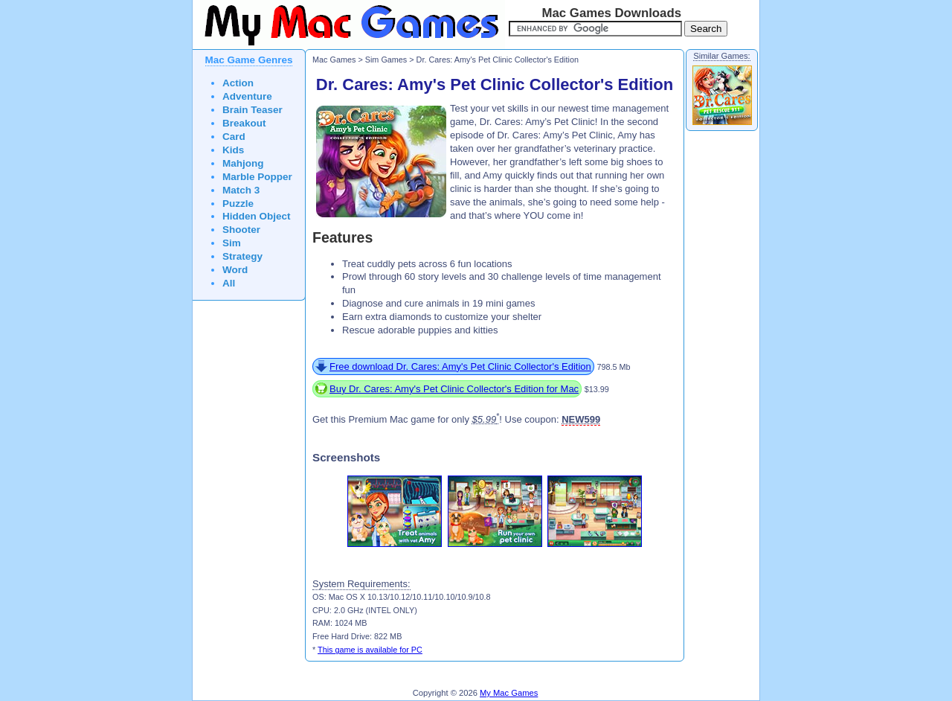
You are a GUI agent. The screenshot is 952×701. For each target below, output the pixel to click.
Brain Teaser (252, 109)
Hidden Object (256, 216)
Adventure (247, 96)
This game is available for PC (370, 649)
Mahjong (243, 163)
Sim (231, 243)
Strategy (242, 256)
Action (238, 83)
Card (233, 136)
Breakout (244, 123)
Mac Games (334, 59)
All (228, 283)
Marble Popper (257, 176)
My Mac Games (509, 692)
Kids (233, 150)
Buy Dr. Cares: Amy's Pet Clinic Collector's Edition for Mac (454, 388)
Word (235, 269)
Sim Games (386, 59)
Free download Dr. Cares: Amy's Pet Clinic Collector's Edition (460, 366)
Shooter (241, 229)
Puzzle (238, 203)
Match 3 (241, 190)
